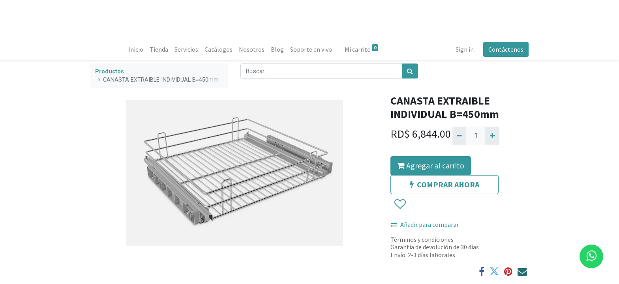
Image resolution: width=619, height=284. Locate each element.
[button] (399, 204)
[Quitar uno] (459, 136)
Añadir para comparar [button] (425, 224)
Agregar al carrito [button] (430, 165)
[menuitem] (135, 49)
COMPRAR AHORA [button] (444, 184)
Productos (109, 71)
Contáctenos (505, 49)
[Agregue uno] (492, 136)
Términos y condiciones (422, 239)
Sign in (465, 49)
